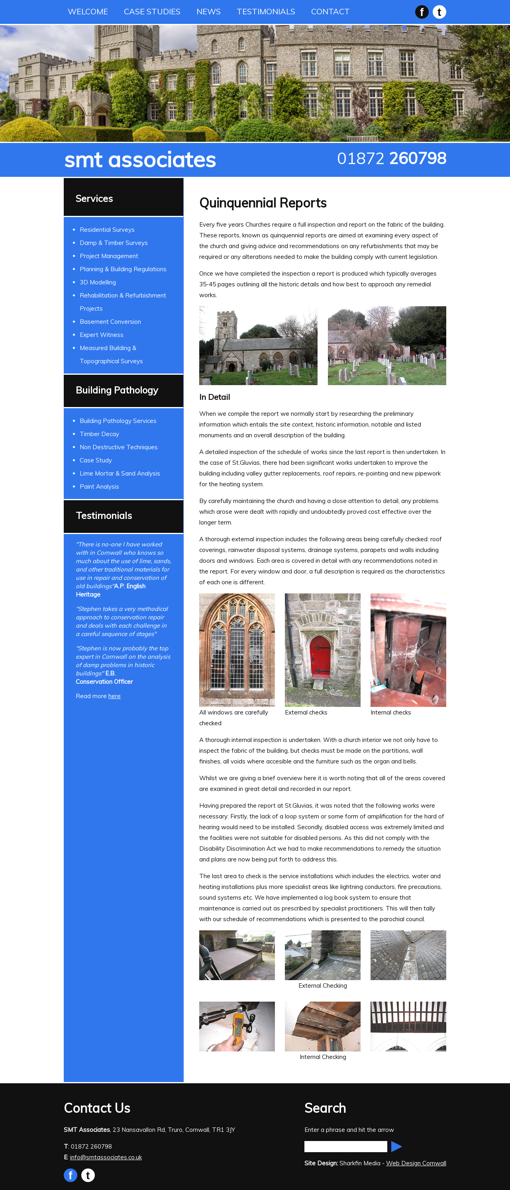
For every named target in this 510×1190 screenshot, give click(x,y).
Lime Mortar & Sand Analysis (120, 473)
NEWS (208, 11)
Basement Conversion (110, 321)
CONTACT (330, 11)
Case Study (96, 460)
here (114, 696)
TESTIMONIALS (266, 11)
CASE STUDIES (152, 11)
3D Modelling (98, 282)
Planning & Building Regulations (123, 269)
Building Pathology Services (118, 421)
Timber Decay (99, 434)
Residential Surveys (107, 229)
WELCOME (88, 11)
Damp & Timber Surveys (114, 243)
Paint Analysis (99, 486)
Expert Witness (102, 335)
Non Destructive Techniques (119, 447)
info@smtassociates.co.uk (106, 1157)
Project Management (109, 256)
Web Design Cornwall (416, 1163)
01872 (391, 158)
